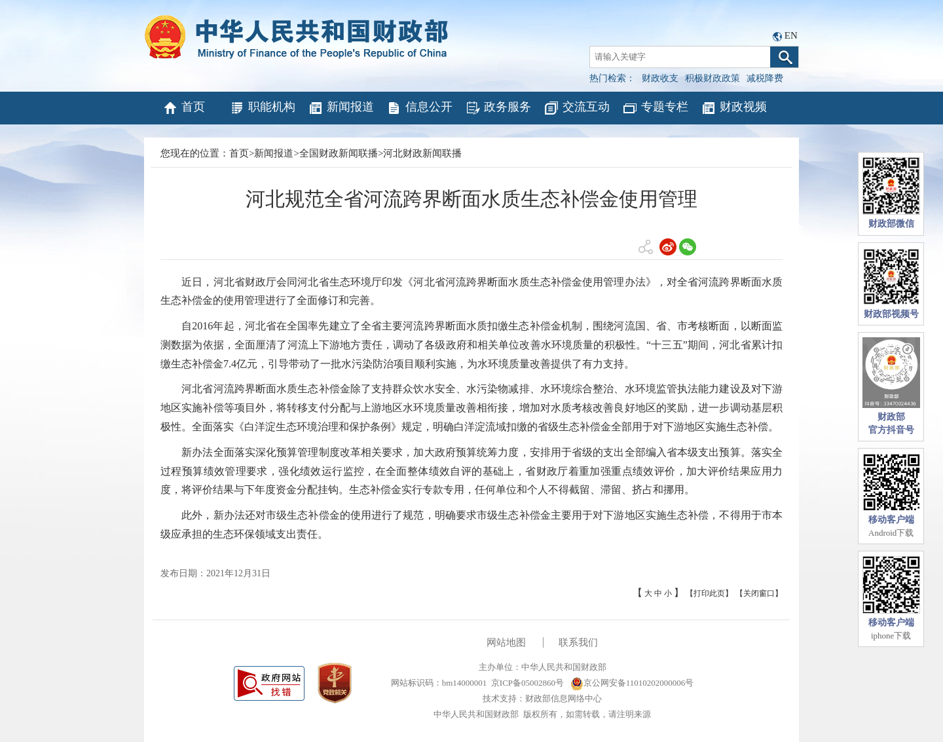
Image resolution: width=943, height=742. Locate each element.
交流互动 (577, 108)
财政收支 (660, 78)
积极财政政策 (712, 78)
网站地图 (506, 642)
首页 (183, 108)
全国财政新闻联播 (338, 153)
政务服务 (498, 108)
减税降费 (765, 78)
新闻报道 (341, 108)
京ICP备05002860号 (527, 683)
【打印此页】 (709, 593)
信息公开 (419, 108)
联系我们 (578, 642)
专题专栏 (655, 108)
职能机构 (262, 108)
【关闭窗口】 (759, 593)
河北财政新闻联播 (422, 153)
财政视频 (734, 108)
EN (791, 35)
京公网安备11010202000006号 (632, 683)
